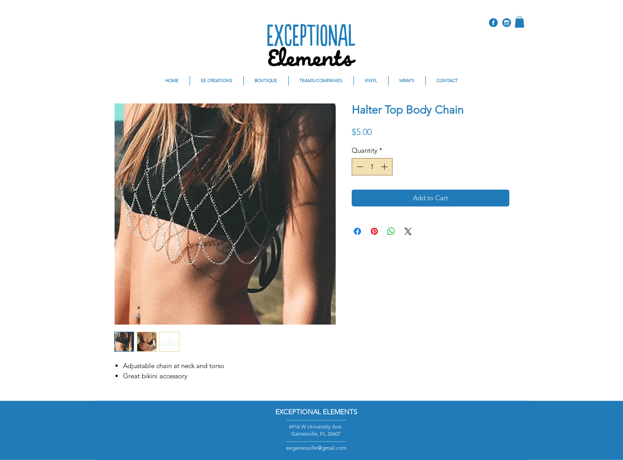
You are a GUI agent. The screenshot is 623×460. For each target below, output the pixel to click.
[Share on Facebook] (357, 231)
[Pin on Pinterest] (374, 231)
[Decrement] (359, 167)
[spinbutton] (372, 167)
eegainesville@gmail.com (316, 447)
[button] (519, 22)
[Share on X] (408, 231)
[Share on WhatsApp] (391, 231)
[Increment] (385, 167)
